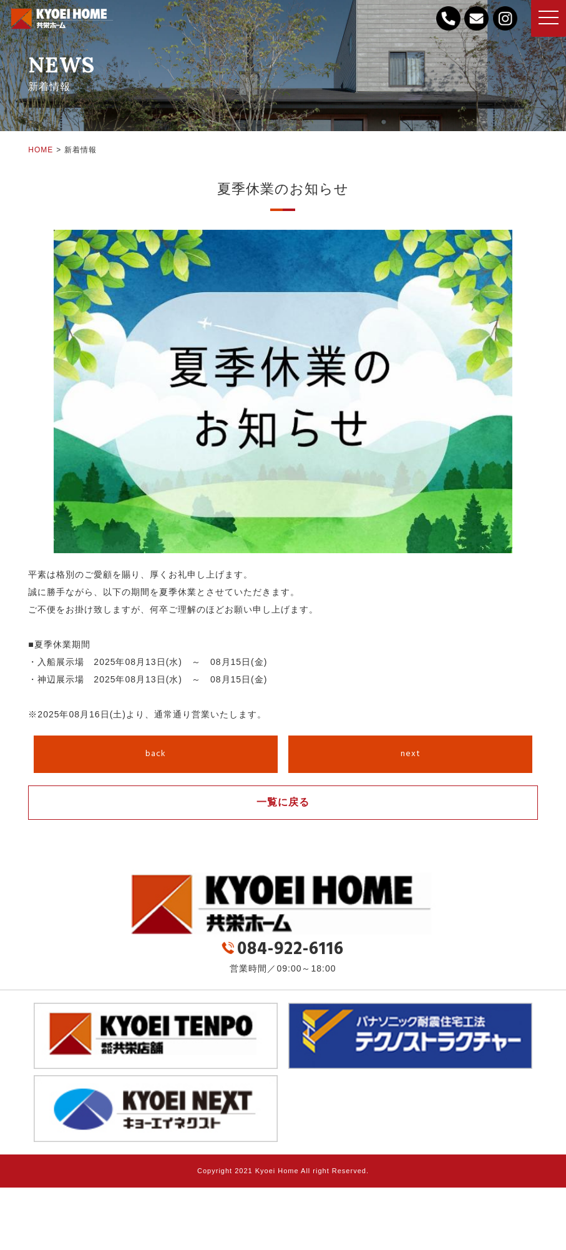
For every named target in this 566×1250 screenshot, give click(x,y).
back (155, 754)
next (411, 754)
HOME (40, 149)
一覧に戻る (283, 802)
